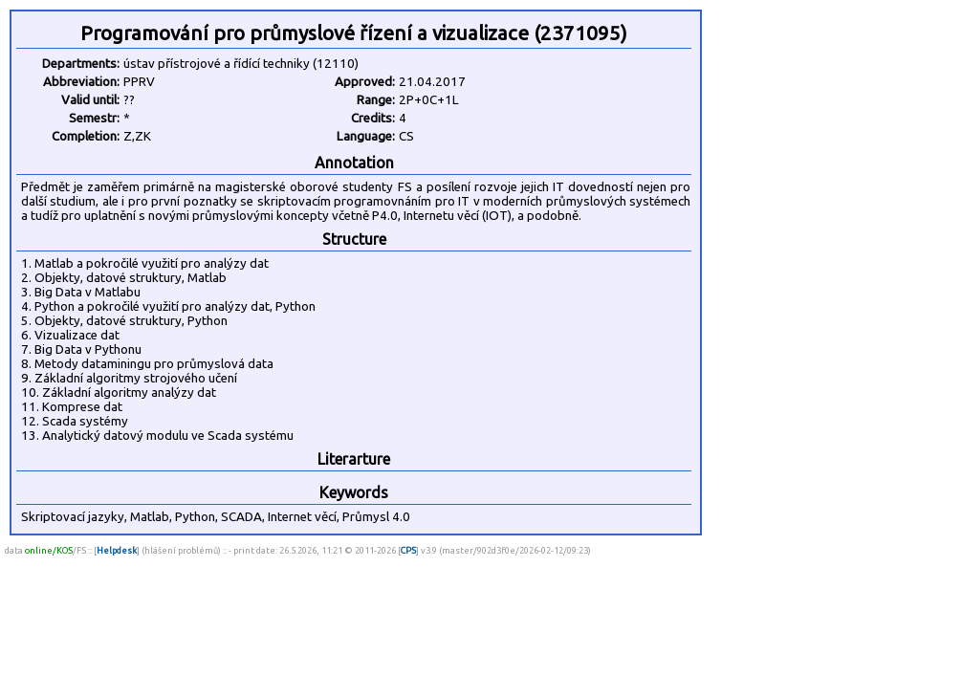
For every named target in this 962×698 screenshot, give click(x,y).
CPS (408, 550)
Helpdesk (117, 550)
